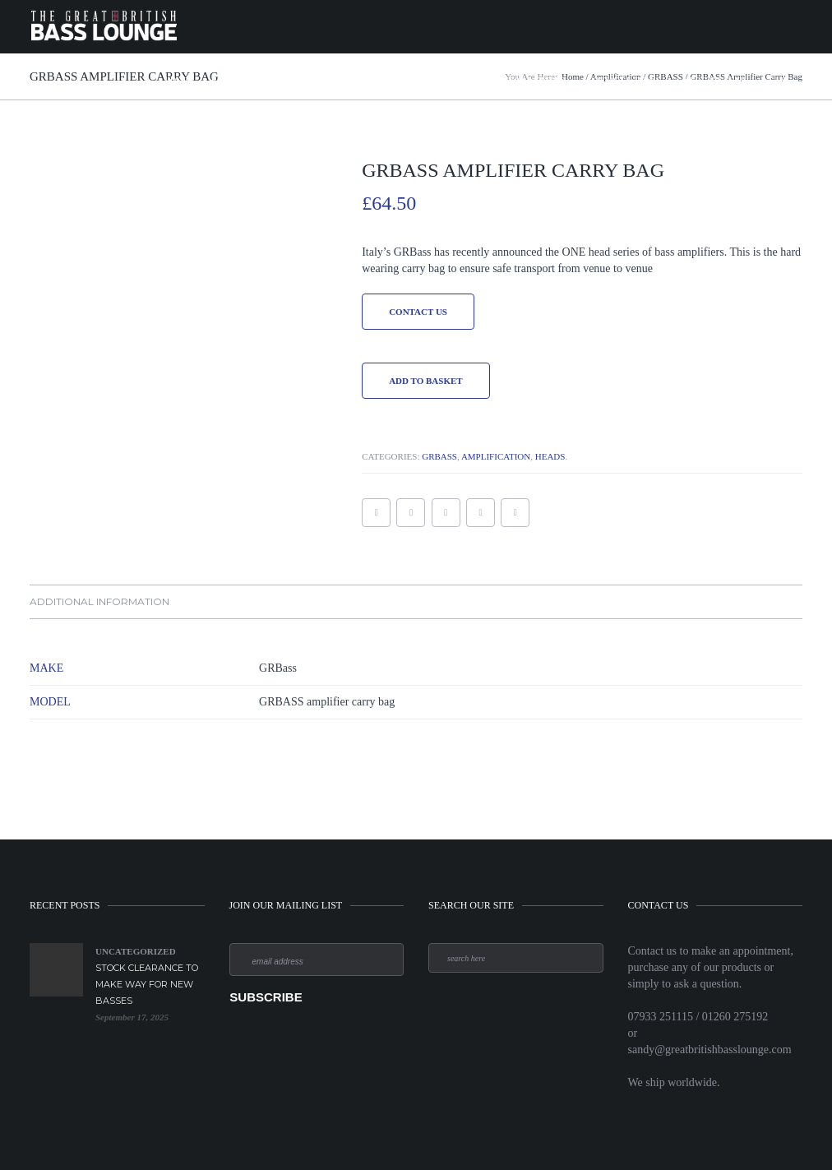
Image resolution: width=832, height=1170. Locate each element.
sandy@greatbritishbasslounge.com (710, 1049)
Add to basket (425, 381)
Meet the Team (714, 80)
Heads (550, 456)
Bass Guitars (238, 80)
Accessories (398, 80)
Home (176, 80)
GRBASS (439, 456)
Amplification (318, 80)
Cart (780, 80)
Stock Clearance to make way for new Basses (146, 984)
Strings (464, 80)
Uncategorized (135, 951)
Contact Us (418, 312)
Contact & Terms (624, 80)
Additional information (99, 601)
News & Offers (534, 80)
